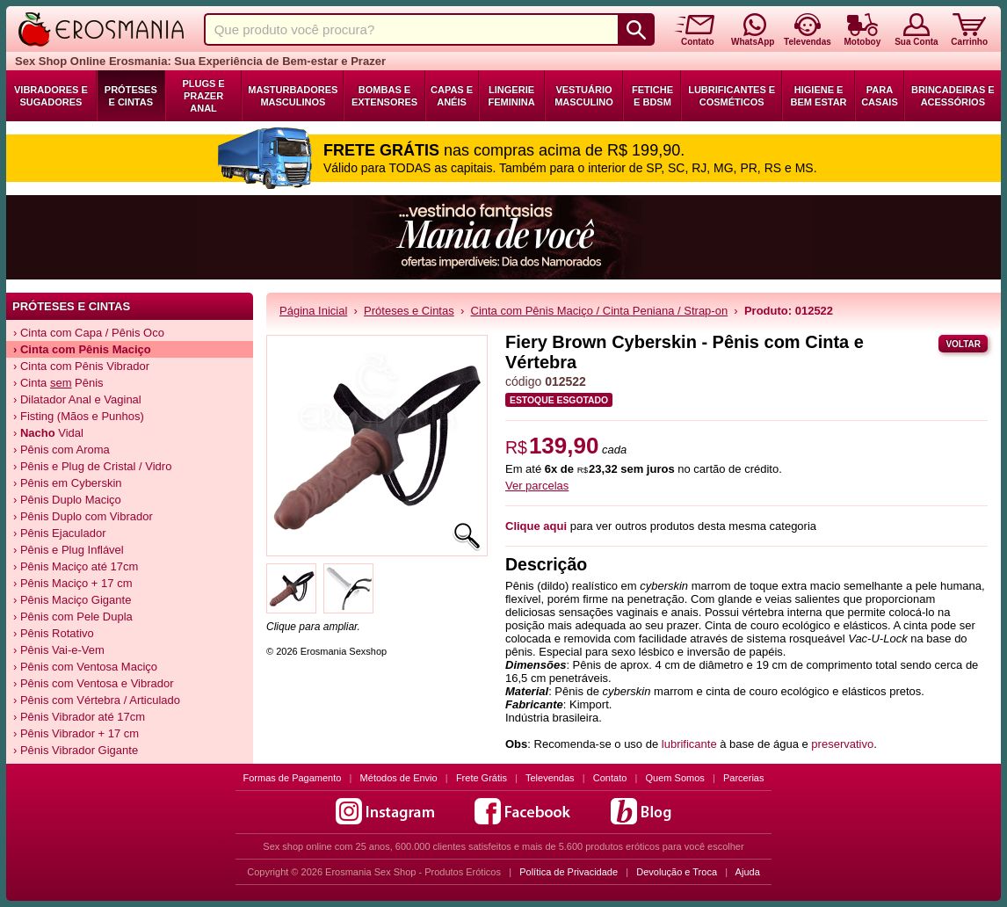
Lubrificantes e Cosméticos (731, 95)
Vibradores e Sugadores (51, 95)
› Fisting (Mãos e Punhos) (78, 416)
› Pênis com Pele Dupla (73, 616)
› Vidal (48, 432)
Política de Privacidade (568, 872)
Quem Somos (675, 778)
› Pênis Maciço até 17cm (75, 566)
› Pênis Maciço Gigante (72, 599)
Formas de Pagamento (292, 778)
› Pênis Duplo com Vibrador (83, 516)
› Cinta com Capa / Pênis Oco (88, 332)
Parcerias (743, 778)
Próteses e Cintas (131, 95)
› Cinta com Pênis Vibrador (81, 366)
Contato (610, 778)
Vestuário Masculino (583, 95)
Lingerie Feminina (511, 95)
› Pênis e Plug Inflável (68, 549)
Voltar (963, 344)
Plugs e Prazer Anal (203, 95)
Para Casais (879, 95)
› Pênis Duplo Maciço (67, 499)
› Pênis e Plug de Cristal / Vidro (92, 466)
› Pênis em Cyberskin (67, 483)
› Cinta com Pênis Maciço (82, 349)
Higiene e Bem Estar (819, 95)
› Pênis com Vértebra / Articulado (96, 700)
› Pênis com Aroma (61, 449)
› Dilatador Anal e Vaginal (77, 399)
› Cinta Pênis (58, 382)
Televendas (550, 778)
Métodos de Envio (399, 778)
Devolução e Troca (676, 872)
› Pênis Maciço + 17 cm (72, 583)
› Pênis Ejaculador (59, 533)
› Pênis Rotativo (53, 633)
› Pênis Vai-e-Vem (59, 650)
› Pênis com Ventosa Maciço (85, 666)
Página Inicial (313, 310)
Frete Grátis (481, 778)
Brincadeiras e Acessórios (953, 95)
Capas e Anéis (452, 95)
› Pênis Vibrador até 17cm (79, 716)
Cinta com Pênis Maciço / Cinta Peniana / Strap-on (599, 310)
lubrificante (689, 744)
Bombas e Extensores (384, 95)
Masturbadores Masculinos (292, 95)
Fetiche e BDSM (652, 95)
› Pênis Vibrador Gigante (75, 750)
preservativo (842, 744)
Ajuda (747, 872)
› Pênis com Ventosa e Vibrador (93, 683)
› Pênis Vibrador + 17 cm (76, 733)
